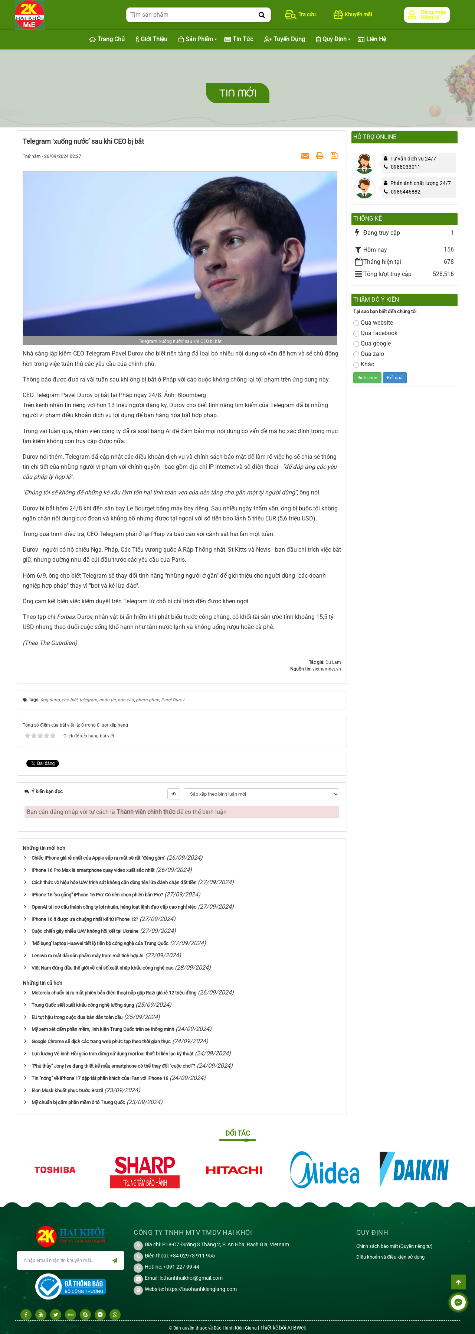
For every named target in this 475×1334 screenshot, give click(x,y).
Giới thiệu (151, 39)
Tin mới (237, 93)
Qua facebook (375, 333)
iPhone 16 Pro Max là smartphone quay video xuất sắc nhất (93, 870)
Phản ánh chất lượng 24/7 (420, 183)
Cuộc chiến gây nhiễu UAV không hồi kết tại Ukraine (85, 931)
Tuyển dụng (284, 39)
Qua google (372, 343)
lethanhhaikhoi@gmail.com (191, 1278)
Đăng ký (430, 17)
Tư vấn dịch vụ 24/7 (413, 159)
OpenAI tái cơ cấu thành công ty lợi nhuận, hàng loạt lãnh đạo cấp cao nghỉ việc (114, 907)
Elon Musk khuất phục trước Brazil (67, 1090)
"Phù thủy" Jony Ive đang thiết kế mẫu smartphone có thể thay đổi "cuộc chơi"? (113, 1066)
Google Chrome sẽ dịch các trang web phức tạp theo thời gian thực (101, 1041)
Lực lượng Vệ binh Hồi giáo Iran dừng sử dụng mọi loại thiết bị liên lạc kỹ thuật (112, 1054)
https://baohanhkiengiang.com (201, 1289)
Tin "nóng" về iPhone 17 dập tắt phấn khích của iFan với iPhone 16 (100, 1078)
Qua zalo (368, 353)
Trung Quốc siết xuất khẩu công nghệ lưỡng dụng (83, 1005)
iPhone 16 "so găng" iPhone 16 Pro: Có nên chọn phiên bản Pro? (97, 895)
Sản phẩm (195, 39)
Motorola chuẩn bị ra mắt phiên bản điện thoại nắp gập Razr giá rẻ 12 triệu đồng (114, 993)
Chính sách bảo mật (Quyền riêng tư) (394, 1246)
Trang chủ (107, 39)
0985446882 (402, 192)
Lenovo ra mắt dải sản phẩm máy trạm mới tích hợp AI (88, 955)
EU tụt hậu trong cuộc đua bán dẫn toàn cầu (77, 1017)
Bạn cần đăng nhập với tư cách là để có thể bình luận (127, 811)
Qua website (373, 322)
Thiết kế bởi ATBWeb (283, 1328)
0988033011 (402, 167)
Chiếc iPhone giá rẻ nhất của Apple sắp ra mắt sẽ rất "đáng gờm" (98, 858)
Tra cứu (300, 14)
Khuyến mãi (353, 14)
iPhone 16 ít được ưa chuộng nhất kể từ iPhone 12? (85, 919)
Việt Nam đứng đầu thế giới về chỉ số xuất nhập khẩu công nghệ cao (102, 968)
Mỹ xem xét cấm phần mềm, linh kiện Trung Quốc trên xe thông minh (103, 1029)
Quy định (331, 39)
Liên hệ (372, 39)
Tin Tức (238, 39)
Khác (363, 364)
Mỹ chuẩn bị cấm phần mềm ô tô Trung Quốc (78, 1102)
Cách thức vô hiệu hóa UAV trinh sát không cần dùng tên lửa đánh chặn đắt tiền (114, 882)
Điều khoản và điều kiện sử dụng (390, 1257)
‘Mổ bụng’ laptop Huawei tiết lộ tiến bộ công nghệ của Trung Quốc (100, 943)
